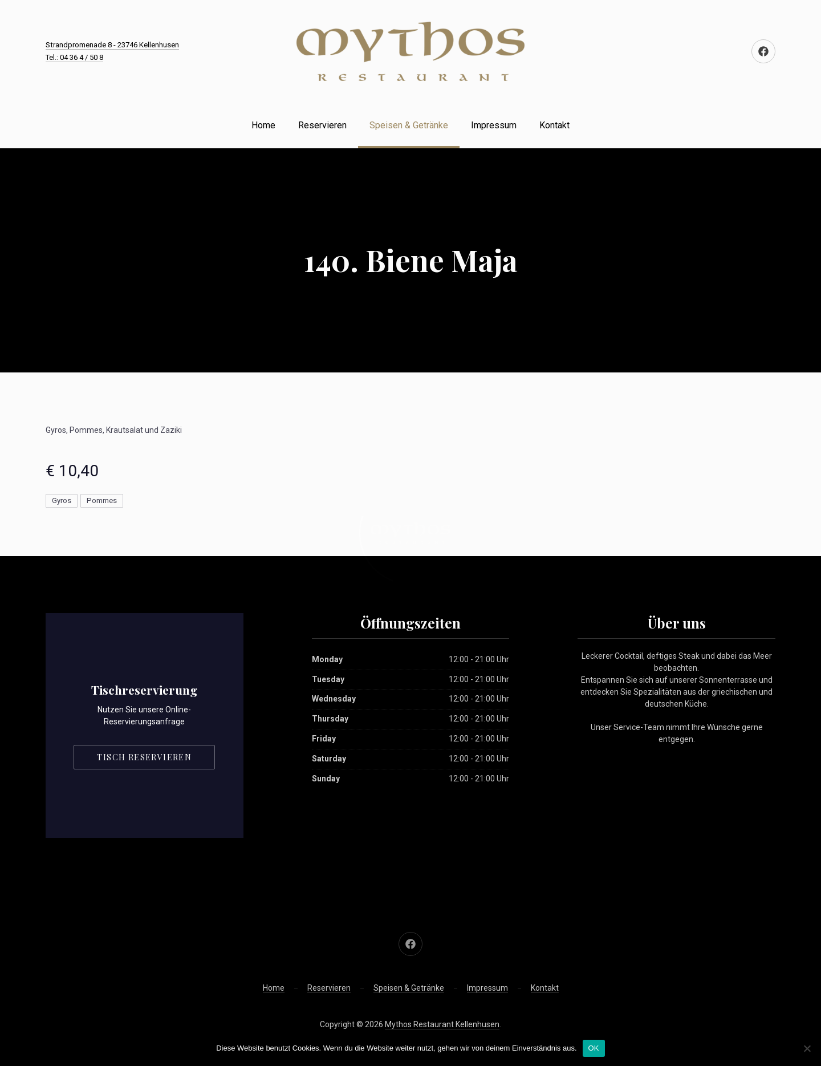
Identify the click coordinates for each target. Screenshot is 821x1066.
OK (593, 1048)
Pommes (102, 500)
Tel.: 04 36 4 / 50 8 (74, 57)
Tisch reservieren (144, 757)
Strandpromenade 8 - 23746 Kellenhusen (112, 44)
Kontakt (554, 125)
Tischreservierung (144, 690)
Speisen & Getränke (408, 125)
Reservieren (322, 125)
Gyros (61, 500)
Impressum (494, 125)
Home (263, 125)
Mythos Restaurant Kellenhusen (442, 1024)
